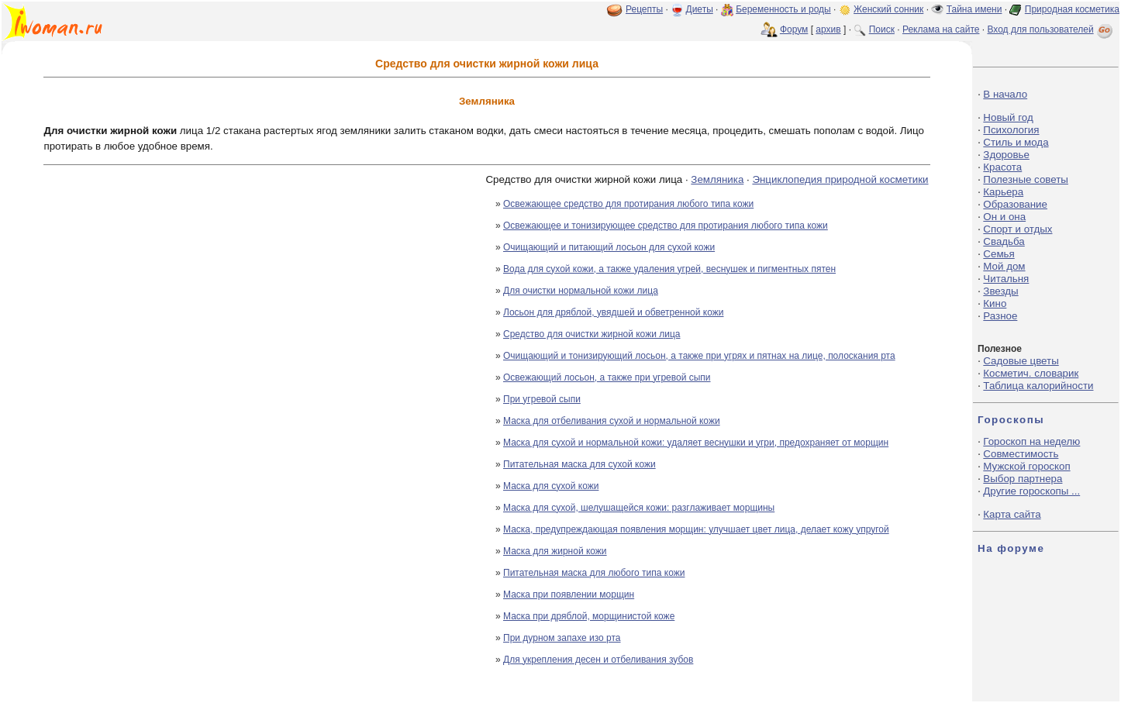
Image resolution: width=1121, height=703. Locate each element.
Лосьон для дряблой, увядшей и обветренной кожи (613, 312)
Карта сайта (1011, 514)
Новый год (1008, 117)
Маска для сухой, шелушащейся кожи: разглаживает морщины (638, 507)
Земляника (717, 179)
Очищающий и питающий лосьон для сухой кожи (609, 247)
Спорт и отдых (1017, 229)
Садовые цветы (1020, 361)
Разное (1000, 316)
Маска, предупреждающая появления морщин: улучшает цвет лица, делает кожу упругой (696, 529)
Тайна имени (974, 9)
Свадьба (1003, 241)
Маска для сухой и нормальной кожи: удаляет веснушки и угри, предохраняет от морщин (695, 442)
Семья (998, 254)
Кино (994, 303)
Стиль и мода (1015, 142)
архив (828, 29)
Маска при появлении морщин (568, 594)
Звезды (1000, 291)
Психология (1011, 130)
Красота (1002, 167)
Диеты (699, 9)
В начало (1005, 94)
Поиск (882, 29)
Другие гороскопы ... (1031, 491)
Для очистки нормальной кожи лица (580, 290)
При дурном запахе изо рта (562, 637)
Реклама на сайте (941, 29)
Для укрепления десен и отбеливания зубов (598, 659)
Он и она (1004, 216)
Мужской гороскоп (1026, 466)
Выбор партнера (1022, 478)
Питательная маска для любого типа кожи (594, 572)
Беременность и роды (783, 9)
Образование (1015, 204)
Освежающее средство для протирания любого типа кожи (628, 203)
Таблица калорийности (1038, 385)
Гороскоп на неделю (1031, 441)
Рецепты (644, 9)
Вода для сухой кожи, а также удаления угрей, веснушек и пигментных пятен (669, 269)
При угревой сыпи (542, 399)
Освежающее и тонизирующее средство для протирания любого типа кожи (665, 225)
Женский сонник (888, 9)
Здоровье (1006, 154)
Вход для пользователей (1051, 29)
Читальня (1006, 278)
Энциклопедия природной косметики (840, 179)
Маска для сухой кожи (550, 486)
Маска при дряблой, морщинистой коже (588, 616)
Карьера (1003, 192)
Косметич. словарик (1030, 373)
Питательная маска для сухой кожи (579, 464)
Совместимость (1020, 454)
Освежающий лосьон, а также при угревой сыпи (607, 377)
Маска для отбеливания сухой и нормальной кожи (611, 420)
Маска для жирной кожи (555, 551)
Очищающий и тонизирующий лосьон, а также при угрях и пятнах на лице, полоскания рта (699, 355)
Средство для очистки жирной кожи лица (591, 334)
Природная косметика (1072, 9)
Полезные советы (1025, 179)
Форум (794, 29)
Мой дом (1004, 266)
